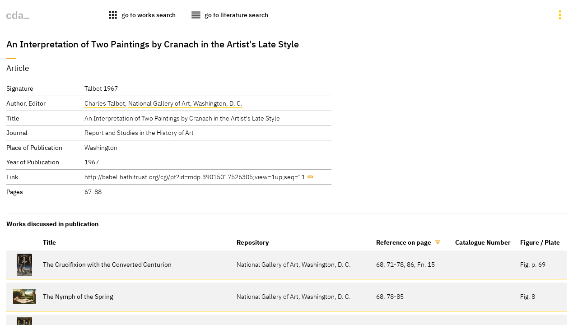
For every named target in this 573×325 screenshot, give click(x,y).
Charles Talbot (104, 103)
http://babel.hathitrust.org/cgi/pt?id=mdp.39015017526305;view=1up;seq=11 (194, 176)
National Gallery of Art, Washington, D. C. (185, 103)
